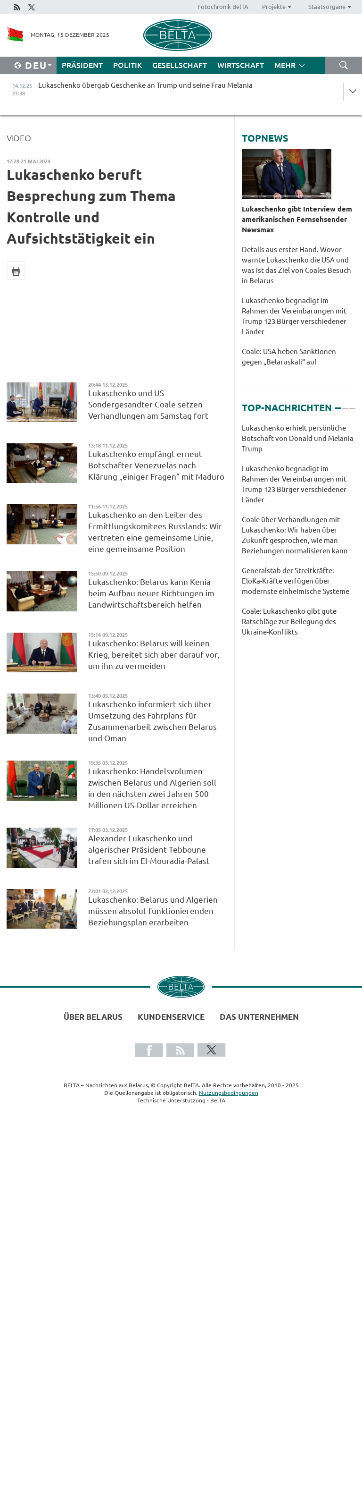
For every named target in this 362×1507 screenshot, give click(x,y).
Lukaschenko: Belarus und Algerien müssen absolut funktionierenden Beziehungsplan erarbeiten (153, 911)
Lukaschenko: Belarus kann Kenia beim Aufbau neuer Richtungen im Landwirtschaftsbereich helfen (151, 593)
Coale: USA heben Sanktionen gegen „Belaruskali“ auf (289, 356)
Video (19, 138)
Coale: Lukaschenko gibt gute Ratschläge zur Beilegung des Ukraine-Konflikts (289, 621)
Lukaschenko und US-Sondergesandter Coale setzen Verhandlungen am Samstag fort (148, 404)
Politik (127, 65)
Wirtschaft (240, 65)
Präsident (82, 65)
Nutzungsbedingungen (228, 1093)
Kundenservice (171, 1016)
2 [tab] (345, 404)
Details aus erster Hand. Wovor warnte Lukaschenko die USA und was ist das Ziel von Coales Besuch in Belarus (296, 265)
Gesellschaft (179, 65)
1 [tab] (338, 404)
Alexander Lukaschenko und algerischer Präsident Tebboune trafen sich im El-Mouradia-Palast (149, 849)
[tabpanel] (298, 535)
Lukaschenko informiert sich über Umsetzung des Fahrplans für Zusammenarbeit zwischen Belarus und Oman (152, 721)
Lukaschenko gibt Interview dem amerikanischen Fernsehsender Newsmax (297, 219)
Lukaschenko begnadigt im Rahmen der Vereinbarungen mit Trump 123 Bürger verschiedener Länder (294, 316)
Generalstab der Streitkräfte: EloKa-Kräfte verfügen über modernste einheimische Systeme (295, 581)
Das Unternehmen (259, 1016)
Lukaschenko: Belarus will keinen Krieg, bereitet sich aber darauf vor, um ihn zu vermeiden (153, 654)
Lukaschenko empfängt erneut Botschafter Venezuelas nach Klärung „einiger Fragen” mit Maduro (156, 465)
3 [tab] (352, 404)
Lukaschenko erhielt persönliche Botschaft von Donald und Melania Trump (298, 438)
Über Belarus (93, 1016)
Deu (36, 65)
